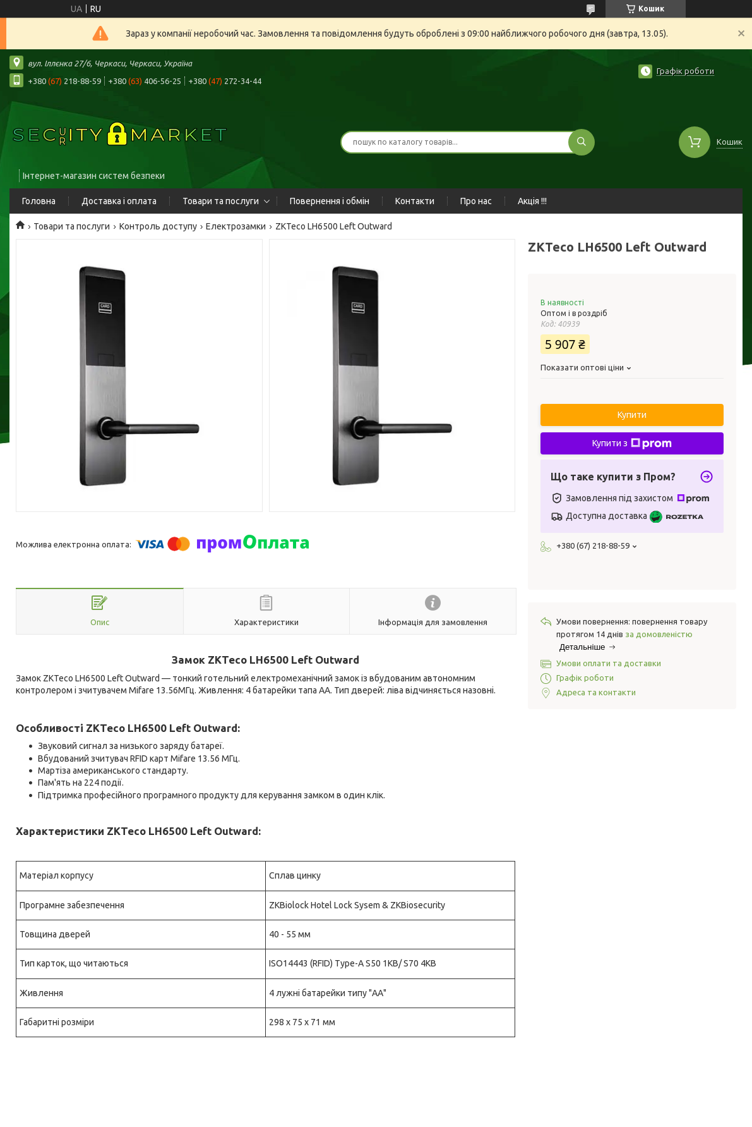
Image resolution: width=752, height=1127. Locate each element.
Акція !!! (532, 201)
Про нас (476, 201)
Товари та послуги (220, 201)
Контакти (414, 201)
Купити (632, 415)
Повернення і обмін (329, 201)
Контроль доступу (158, 226)
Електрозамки (236, 226)
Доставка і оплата (119, 201)
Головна (39, 201)
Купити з (632, 443)
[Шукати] (581, 142)
